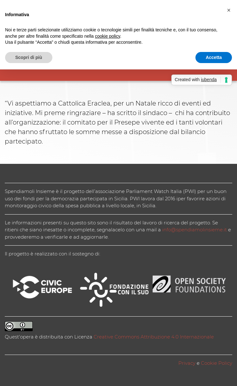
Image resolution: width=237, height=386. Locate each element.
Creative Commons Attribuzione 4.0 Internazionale (154, 337)
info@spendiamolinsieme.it (194, 230)
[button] (229, 10)
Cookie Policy (216, 363)
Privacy (186, 363)
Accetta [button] (214, 57)
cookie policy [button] (107, 36)
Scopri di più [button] (28, 57)
